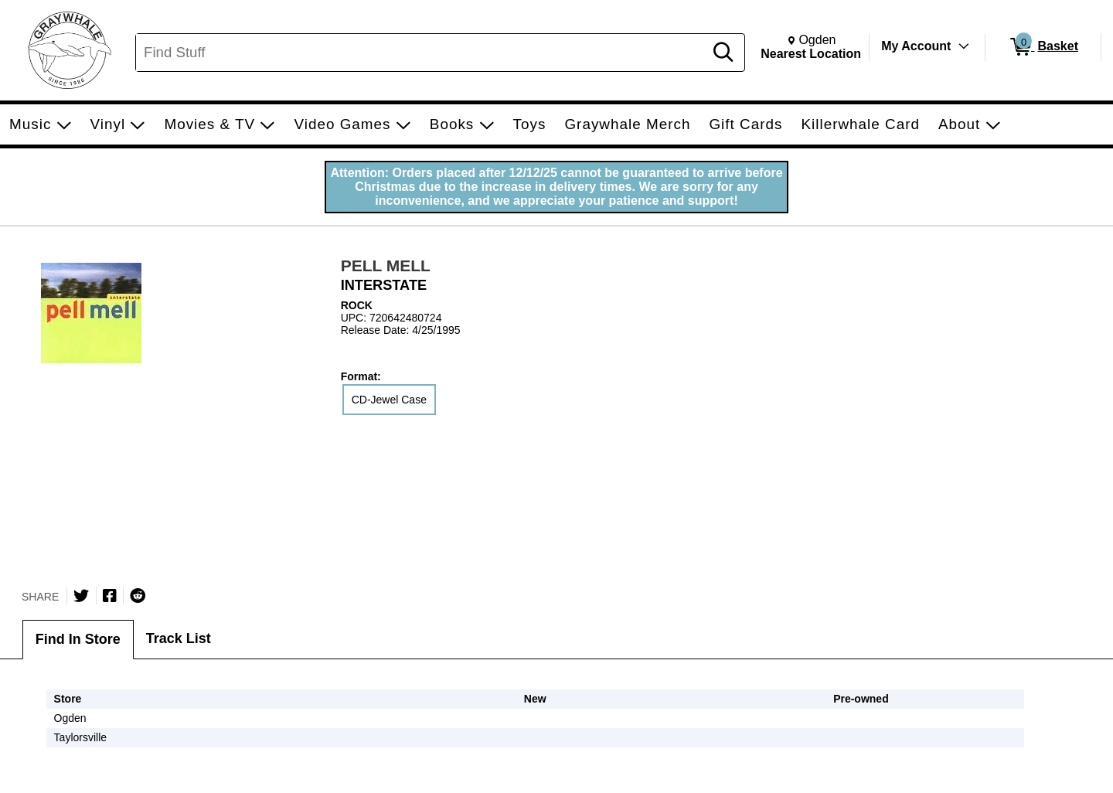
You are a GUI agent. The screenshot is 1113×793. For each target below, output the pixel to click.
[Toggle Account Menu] (964, 46)
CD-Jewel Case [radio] (389, 399)
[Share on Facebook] (110, 596)
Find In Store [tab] (78, 639)
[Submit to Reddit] (137, 596)
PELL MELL (386, 265)
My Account (916, 46)
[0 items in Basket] (1043, 47)
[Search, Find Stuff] (422, 52)
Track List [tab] (178, 638)
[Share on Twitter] (81, 596)
